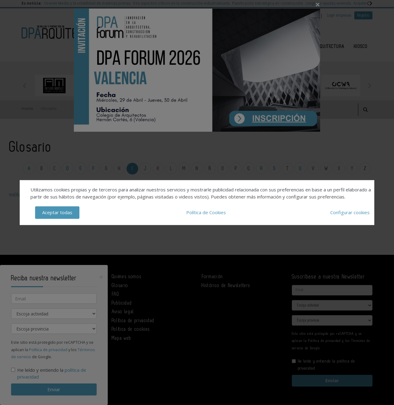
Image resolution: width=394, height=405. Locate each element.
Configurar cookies (350, 212)
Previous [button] (25, 85)
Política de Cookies (206, 212)
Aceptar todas (57, 212)
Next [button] (369, 85)
